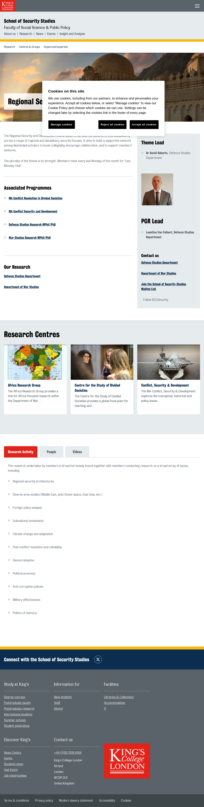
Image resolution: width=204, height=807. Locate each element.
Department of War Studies (21, 287)
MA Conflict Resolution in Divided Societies (35, 198)
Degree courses (14, 697)
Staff (57, 703)
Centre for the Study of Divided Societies (97, 388)
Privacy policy (44, 800)
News (39, 33)
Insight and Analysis (72, 33)
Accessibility (107, 800)
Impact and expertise (56, 47)
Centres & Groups (29, 47)
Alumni (58, 708)
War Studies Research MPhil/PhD (30, 237)
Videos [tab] (77, 451)
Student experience (16, 725)
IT (105, 708)
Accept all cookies (144, 124)
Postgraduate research (19, 708)
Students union (13, 764)
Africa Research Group (24, 385)
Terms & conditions (16, 800)
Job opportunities (15, 775)
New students (63, 697)
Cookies (126, 800)
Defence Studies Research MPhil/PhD (32, 224)
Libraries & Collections (119, 697)
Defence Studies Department (22, 276)
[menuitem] (12, 33)
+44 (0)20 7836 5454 (67, 752)
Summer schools (15, 720)
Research (26, 33)
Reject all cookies (112, 124)
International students (18, 714)
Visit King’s (11, 770)
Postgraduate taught (17, 703)
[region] (103, 108)
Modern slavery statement (76, 800)
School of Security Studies (29, 21)
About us (10, 33)
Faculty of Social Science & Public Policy (37, 28)
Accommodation (114, 703)
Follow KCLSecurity (155, 299)
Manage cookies (61, 124)
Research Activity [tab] (20, 451)
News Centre (12, 752)
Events (51, 33)
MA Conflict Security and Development (33, 211)
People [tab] (51, 451)
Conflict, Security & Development (165, 385)
